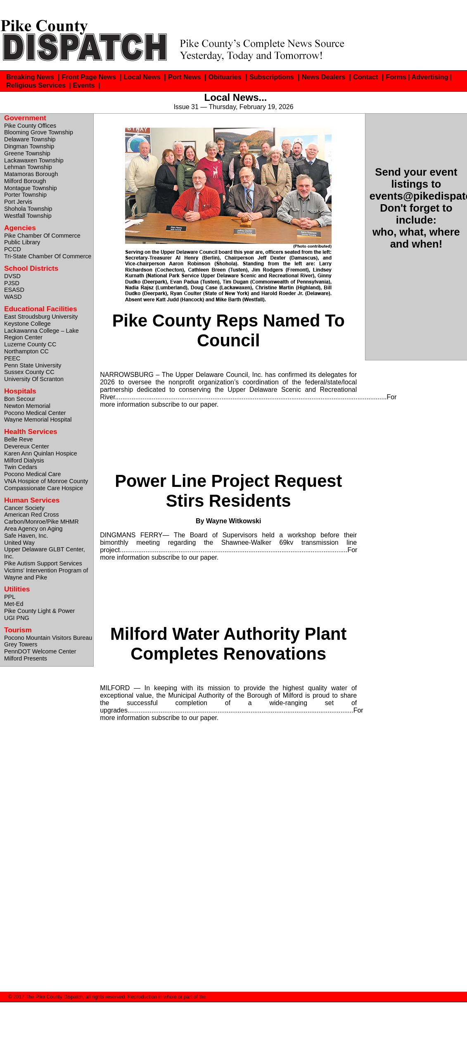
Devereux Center (26, 446)
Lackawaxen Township (34, 160)
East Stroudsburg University (41, 316)
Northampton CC (26, 351)
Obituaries (225, 77)
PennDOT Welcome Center (40, 651)
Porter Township (25, 194)
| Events (83, 85)
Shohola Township (28, 208)
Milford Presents (25, 658)
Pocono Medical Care (32, 474)
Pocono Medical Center (35, 413)
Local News (142, 77)
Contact (365, 77)
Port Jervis (18, 201)
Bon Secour (19, 399)
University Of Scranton (34, 379)
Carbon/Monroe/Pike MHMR (41, 521)
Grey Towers (21, 644)
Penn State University (32, 365)
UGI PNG (16, 618)
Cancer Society (24, 508)
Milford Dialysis (24, 460)
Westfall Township (28, 215)
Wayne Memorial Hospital (37, 419)
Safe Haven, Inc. (26, 535)
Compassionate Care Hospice (43, 488)
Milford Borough (25, 181)
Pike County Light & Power (39, 611)
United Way (19, 542)
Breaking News (31, 77)
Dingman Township (29, 146)
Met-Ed (13, 604)
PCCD (12, 249)
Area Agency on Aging (33, 528)
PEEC (12, 358)
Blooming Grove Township (38, 132)
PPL (9, 597)
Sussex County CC (29, 372)
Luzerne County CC (30, 344)
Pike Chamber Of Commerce (42, 235)
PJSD (11, 283)
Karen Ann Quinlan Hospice (40, 453)
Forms (396, 77)
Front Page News (90, 77)
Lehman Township (28, 167)
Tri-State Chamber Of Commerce (47, 256)
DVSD (12, 276)
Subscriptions (271, 77)
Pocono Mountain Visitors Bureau (48, 637)
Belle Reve (18, 439)
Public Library (22, 242)
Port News (185, 77)
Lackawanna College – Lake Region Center (41, 334)
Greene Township (27, 153)
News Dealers (323, 77)
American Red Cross (31, 514)
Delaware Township (30, 139)
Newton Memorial (27, 406)
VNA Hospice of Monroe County (46, 481)
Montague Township (30, 188)
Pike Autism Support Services (43, 563)
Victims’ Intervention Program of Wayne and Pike (46, 574)
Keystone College (27, 323)
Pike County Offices (30, 125)
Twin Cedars (20, 467)
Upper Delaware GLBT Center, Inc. (44, 553)
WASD (13, 296)
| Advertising (428, 77)
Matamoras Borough (31, 174)
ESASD (14, 289)
